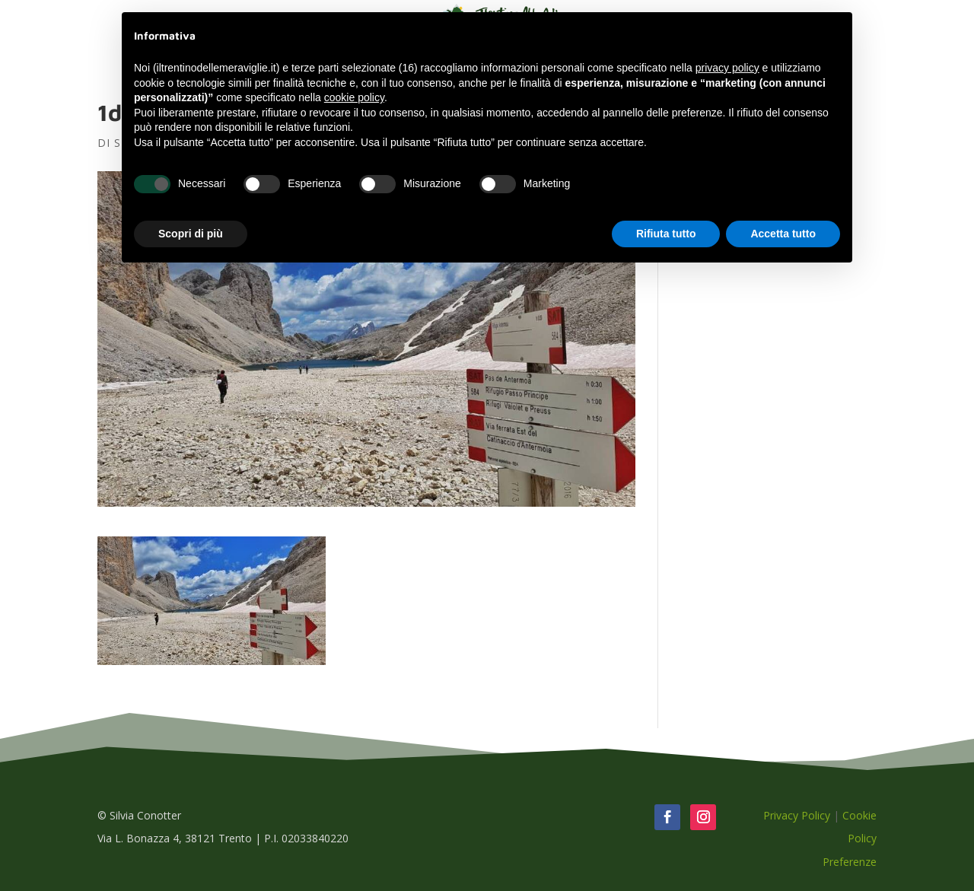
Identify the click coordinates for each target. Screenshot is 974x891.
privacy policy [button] (727, 68)
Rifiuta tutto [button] (666, 234)
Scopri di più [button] (190, 234)
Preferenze (850, 861)
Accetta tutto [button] (783, 234)
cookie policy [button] (354, 97)
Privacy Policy (796, 815)
